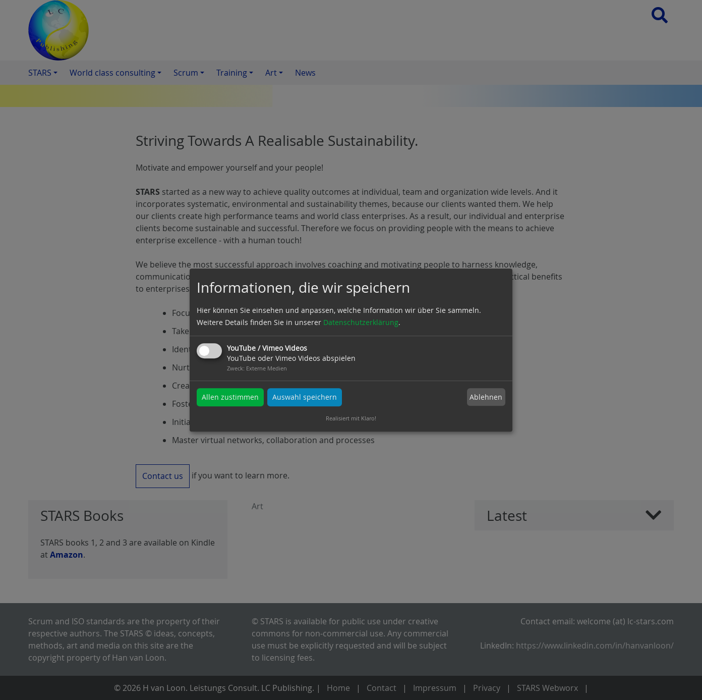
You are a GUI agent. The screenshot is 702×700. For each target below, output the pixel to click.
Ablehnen (486, 397)
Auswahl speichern (304, 397)
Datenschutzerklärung (360, 322)
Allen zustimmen (230, 397)
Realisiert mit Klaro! (351, 418)
